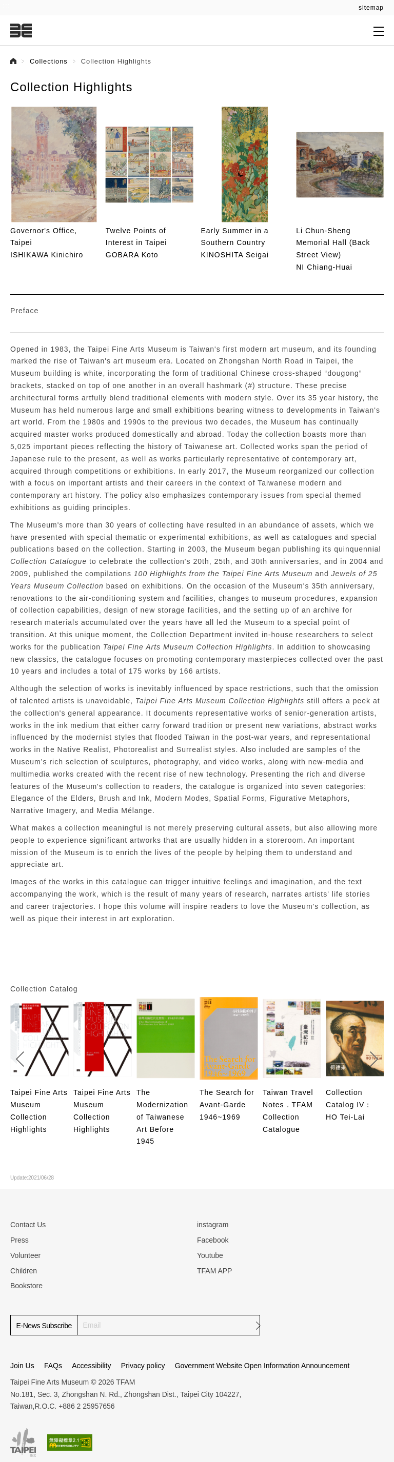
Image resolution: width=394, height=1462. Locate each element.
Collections (49, 61)
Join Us (22, 1366)
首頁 (13, 61)
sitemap (371, 8)
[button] (376, 177)
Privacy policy (143, 1366)
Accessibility (91, 1366)
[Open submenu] (378, 31)
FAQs (53, 1366)
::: (6, 6)
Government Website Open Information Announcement (262, 1366)
